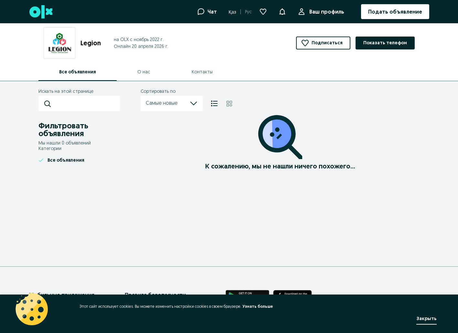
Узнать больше (257, 306)
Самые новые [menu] (171, 103)
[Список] (214, 103)
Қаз (232, 12)
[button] (282, 11)
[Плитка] (229, 103)
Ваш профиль (325, 12)
